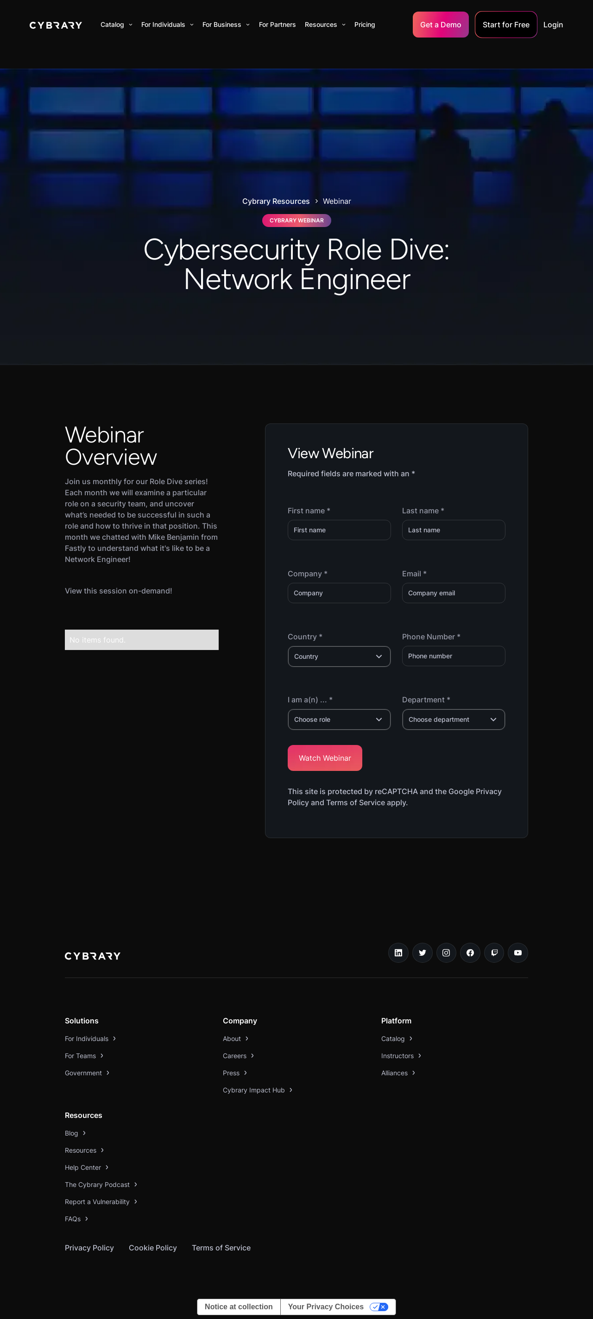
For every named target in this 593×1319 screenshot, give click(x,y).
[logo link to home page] (92, 957)
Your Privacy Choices (326, 1307)
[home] (56, 24)
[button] (116, 24)
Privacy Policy (89, 1247)
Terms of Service (221, 1247)
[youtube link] (518, 953)
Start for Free (506, 24)
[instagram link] (446, 953)
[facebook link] (470, 953)
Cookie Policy (153, 1247)
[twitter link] (422, 953)
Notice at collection (239, 1307)
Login (553, 24)
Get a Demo (440, 24)
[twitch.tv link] (494, 953)
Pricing (364, 24)
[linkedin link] (398, 953)
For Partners (277, 24)
